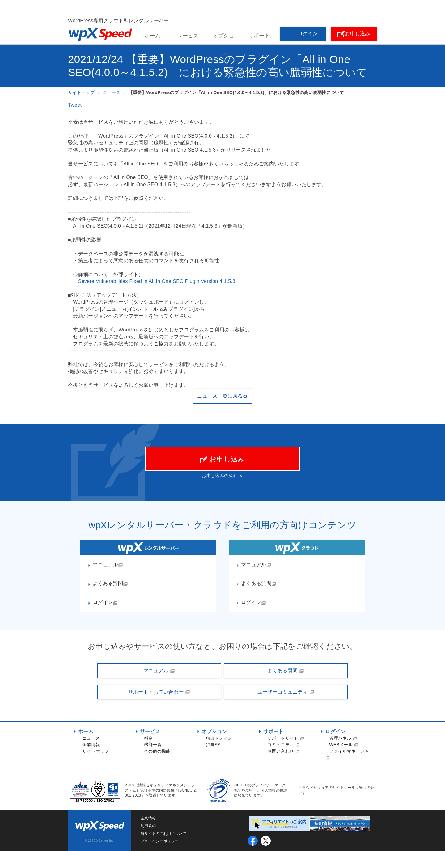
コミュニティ (283, 744)
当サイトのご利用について (163, 834)
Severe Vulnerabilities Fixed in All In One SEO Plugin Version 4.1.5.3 (156, 281)
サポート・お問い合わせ (159, 692)
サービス (188, 36)
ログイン (303, 34)
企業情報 (91, 744)
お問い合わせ (283, 751)
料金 (148, 738)
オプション (223, 39)
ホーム (153, 36)
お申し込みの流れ (219, 475)
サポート (259, 36)
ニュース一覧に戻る (222, 396)
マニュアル (108, 564)
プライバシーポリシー (160, 841)
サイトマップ (95, 751)
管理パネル (343, 738)
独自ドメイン (219, 738)
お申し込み (353, 34)
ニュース (91, 738)
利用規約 (148, 826)
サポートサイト (285, 738)
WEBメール (343, 744)
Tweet (75, 105)
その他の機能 (157, 751)
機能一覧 (153, 744)
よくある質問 (110, 583)
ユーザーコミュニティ (285, 692)
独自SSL (214, 744)
